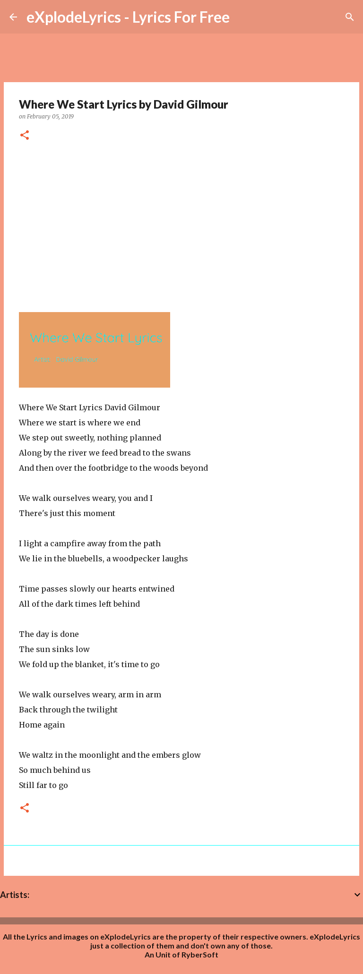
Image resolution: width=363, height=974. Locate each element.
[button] (24, 135)
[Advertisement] (181, 223)
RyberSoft (200, 954)
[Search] (349, 17)
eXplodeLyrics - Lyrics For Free (128, 17)
